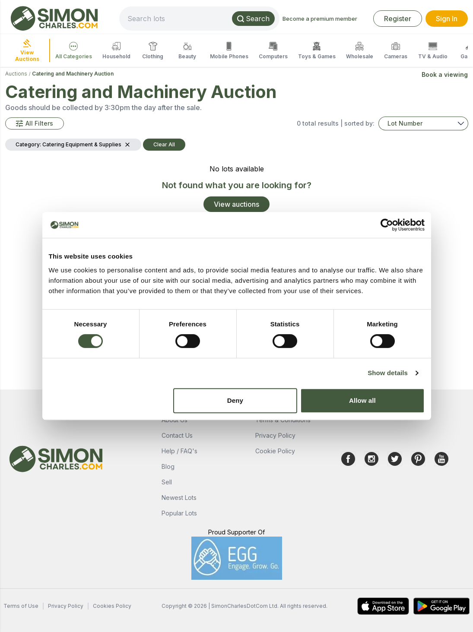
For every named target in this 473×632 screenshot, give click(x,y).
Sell (167, 482)
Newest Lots (179, 497)
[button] (34, 123)
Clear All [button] (164, 144)
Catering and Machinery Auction (73, 73)
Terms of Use (20, 606)
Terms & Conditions (283, 419)
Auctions (16, 73)
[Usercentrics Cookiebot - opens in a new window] (387, 224)
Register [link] (397, 18)
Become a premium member (320, 18)
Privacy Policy (275, 435)
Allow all (362, 400)
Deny (235, 400)
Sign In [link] (446, 18)
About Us (174, 419)
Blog (168, 466)
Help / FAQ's (179, 451)
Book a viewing (445, 74)
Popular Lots (179, 513)
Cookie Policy (275, 451)
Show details (388, 372)
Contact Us (177, 435)
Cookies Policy (112, 606)
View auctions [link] (236, 204)
